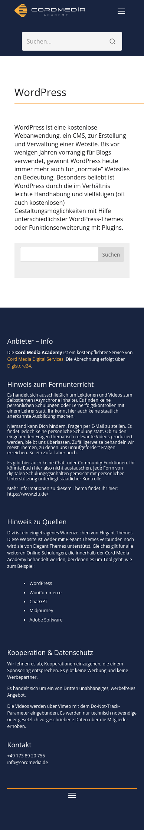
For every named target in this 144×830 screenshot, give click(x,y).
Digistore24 (19, 366)
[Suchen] (112, 41)
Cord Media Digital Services (35, 359)
